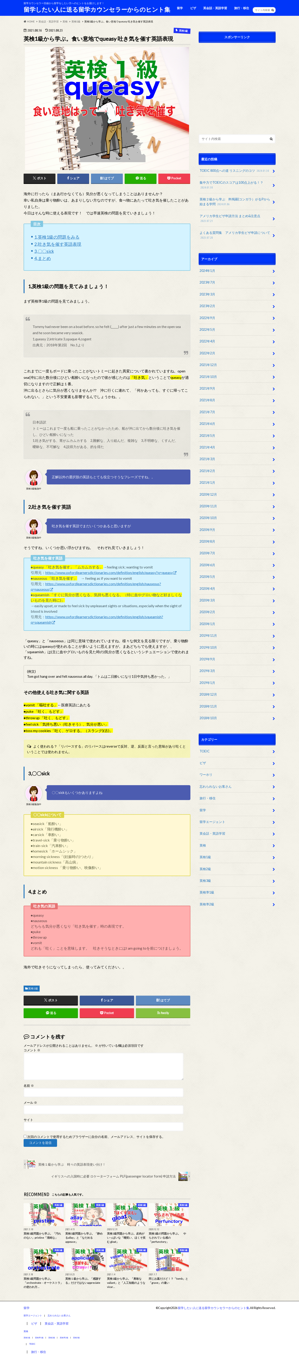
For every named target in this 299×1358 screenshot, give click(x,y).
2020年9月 (207, 530)
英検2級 (205, 869)
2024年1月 (207, 271)
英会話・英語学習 (215, 8)
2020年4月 (207, 588)
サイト (28, 1120)
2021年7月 (207, 412)
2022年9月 (207, 318)
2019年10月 (208, 647)
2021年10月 (208, 377)
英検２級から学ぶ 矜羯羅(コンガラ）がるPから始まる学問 (235, 202)
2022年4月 (207, 341)
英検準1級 (207, 892)
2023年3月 (207, 294)
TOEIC (205, 751)
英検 (203, 845)
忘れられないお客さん (216, 786)
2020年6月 (207, 565)
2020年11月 (208, 506)
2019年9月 (207, 659)
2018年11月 (208, 706)
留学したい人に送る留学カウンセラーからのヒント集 (97, 9)
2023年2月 (207, 306)
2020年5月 (207, 577)
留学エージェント (212, 822)
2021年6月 (207, 424)
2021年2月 (207, 471)
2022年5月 (207, 329)
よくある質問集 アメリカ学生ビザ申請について (235, 235)
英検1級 (33, 988)
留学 (180, 8)
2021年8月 (207, 400)
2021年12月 (208, 365)
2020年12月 (208, 494)
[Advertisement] (237, 87)
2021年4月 (207, 447)
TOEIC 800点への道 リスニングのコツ (235, 171)
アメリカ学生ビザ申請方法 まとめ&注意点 (230, 218)
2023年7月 (207, 282)
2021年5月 (207, 435)
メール (30, 1102)
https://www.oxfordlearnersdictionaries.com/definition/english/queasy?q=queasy (109, 572)
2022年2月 (207, 353)
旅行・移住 (241, 8)
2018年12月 (208, 694)
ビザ (193, 8)
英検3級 (205, 881)
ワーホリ (206, 774)
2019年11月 (208, 635)
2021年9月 (207, 388)
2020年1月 (207, 624)
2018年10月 (208, 718)
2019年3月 (207, 671)
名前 (29, 1085)
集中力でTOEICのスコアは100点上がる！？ (231, 185)
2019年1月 (207, 683)
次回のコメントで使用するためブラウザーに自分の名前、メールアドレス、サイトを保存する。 (96, 1137)
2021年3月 (207, 459)
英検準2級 (207, 904)
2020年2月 (207, 612)
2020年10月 (208, 518)
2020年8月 (207, 541)
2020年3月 (207, 600)
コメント (32, 1050)
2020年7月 (207, 553)
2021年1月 (207, 482)
